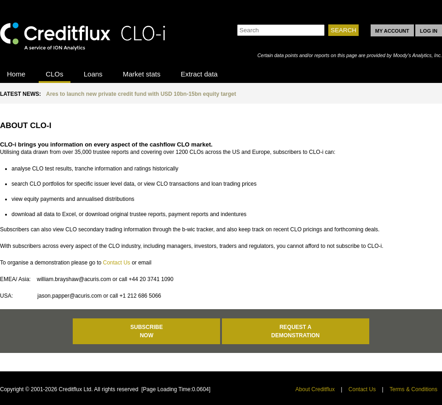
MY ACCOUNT (392, 31)
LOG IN (428, 31)
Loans (93, 74)
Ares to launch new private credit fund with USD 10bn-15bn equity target (141, 94)
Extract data (199, 74)
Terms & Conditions (413, 389)
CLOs (54, 74)
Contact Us (116, 262)
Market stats (142, 74)
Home (16, 74)
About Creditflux (315, 389)
